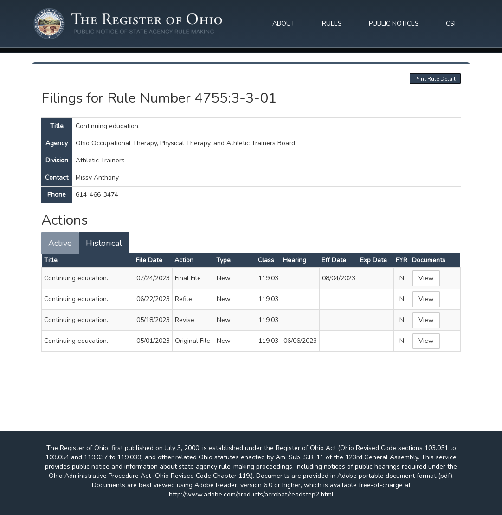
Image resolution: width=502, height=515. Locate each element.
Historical (104, 243)
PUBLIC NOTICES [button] (394, 23)
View (426, 278)
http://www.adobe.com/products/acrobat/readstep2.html (251, 494)
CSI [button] (451, 23)
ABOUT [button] (283, 23)
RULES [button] (332, 23)
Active (60, 243)
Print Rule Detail (435, 79)
